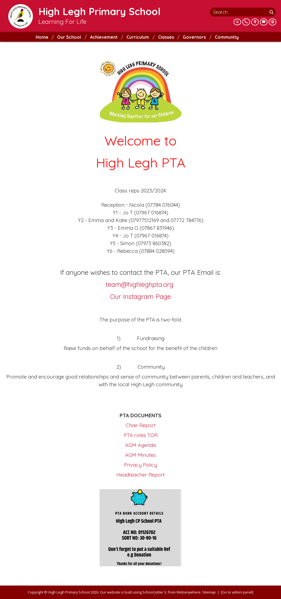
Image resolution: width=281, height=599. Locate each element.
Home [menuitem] (42, 37)
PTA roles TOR (141, 435)
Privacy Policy (140, 464)
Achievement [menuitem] (104, 37)
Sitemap (209, 592)
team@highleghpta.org (139, 284)
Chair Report (141, 425)
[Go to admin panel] (237, 592)
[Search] (272, 12)
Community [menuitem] (227, 37)
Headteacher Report (140, 474)
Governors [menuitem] (194, 37)
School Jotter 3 (154, 592)
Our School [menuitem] (69, 37)
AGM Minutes (140, 455)
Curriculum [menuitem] (138, 37)
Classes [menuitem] (166, 37)
